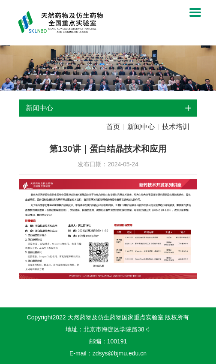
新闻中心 (141, 126)
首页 (113, 126)
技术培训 (175, 126)
